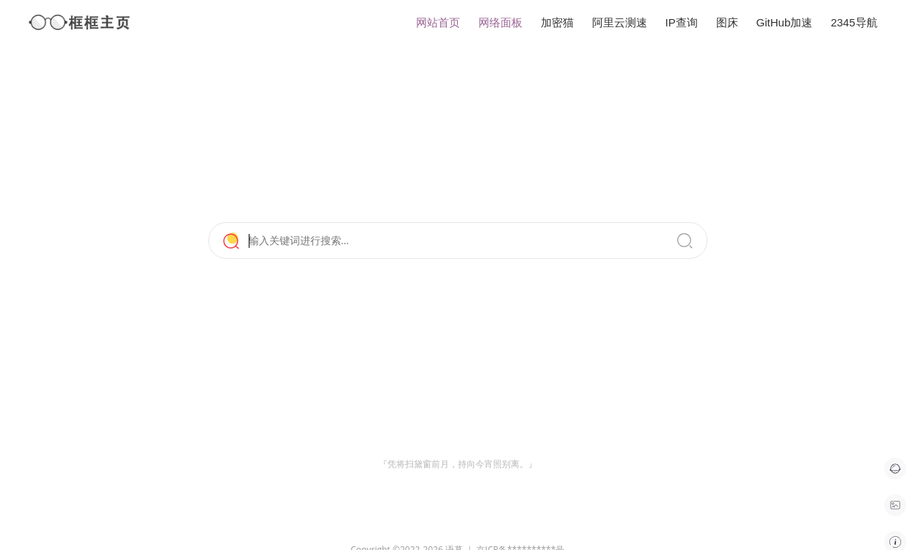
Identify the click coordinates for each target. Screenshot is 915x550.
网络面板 (500, 22)
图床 (727, 22)
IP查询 (682, 22)
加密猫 (557, 22)
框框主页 (80, 22)
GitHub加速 (785, 22)
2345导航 (854, 22)
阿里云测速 (619, 22)
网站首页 (438, 22)
